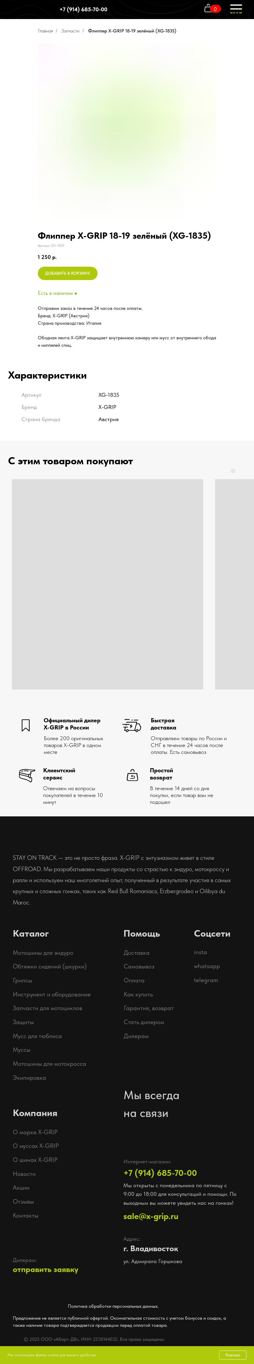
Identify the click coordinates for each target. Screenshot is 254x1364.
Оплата (134, 980)
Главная (45, 31)
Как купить (138, 994)
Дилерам (136, 1036)
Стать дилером (144, 1022)
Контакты (25, 1215)
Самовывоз (139, 966)
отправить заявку (45, 1269)
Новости (24, 1173)
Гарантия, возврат (149, 1008)
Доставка (137, 952)
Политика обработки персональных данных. (113, 1306)
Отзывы (23, 1201)
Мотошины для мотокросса (49, 1063)
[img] (216, 1337)
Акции (21, 1187)
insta (200, 952)
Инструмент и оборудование (52, 994)
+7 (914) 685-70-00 (83, 9)
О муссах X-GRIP (36, 1145)
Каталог (31, 933)
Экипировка (29, 1077)
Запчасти (70, 31)
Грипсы (22, 980)
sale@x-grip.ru (150, 1216)
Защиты (23, 1022)
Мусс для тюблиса (37, 1036)
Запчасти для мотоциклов (47, 1008)
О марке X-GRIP (35, 1132)
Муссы (21, 1049)
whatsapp (207, 966)
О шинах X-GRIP (35, 1159)
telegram (206, 980)
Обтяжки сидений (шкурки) (50, 966)
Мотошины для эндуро (43, 952)
